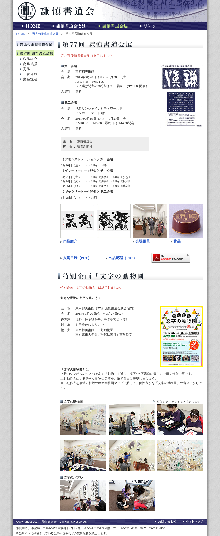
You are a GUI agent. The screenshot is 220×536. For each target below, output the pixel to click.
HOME (20, 34)
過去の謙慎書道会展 (45, 34)
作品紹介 (70, 241)
